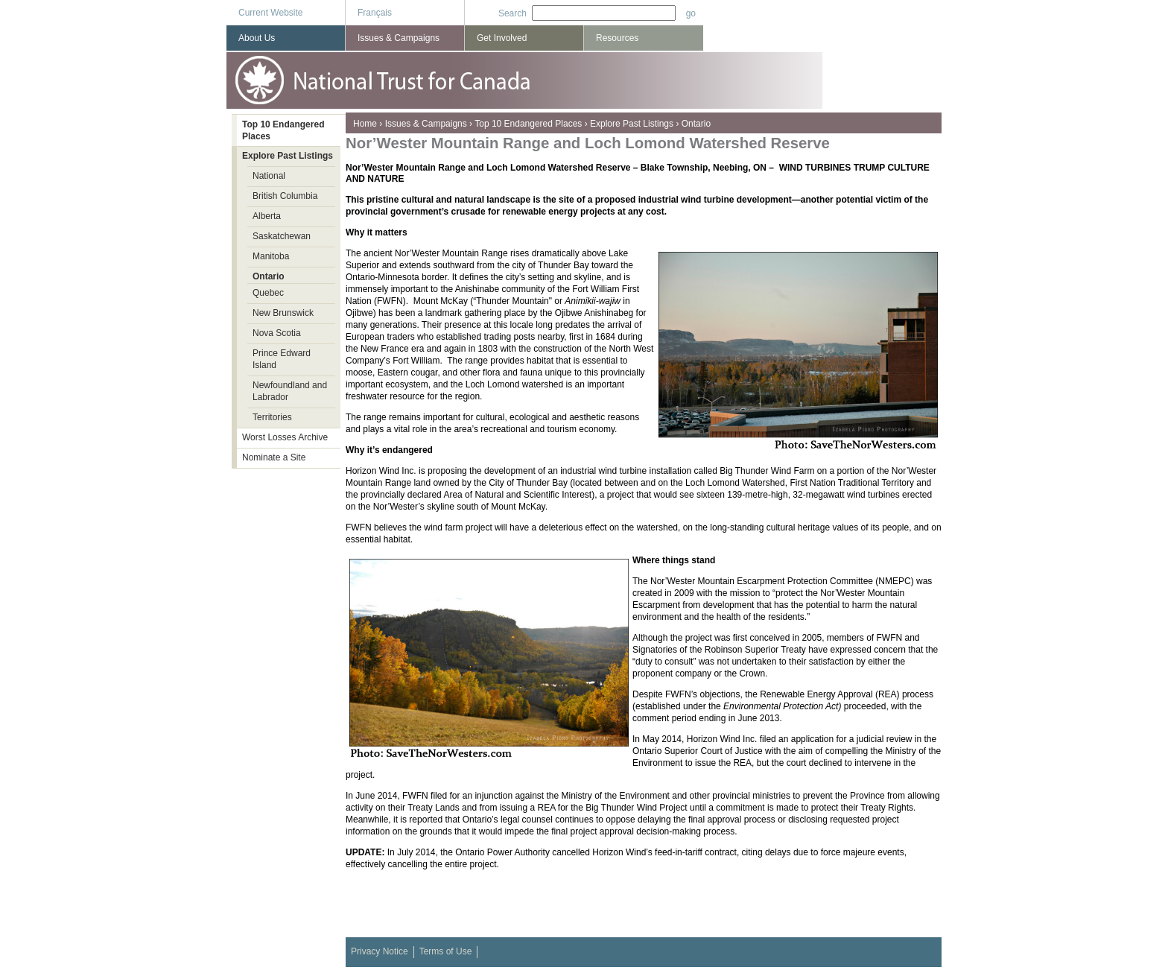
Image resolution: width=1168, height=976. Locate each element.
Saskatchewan (282, 236)
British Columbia (285, 196)
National (269, 176)
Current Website (270, 12)
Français (375, 12)
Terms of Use (445, 951)
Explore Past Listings (631, 123)
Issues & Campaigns (426, 123)
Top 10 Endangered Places (528, 123)
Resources (617, 38)
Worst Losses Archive (285, 437)
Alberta (267, 216)
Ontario (696, 123)
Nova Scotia (277, 333)
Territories (272, 417)
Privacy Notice (379, 951)
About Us (256, 38)
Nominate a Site (273, 457)
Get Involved (502, 38)
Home (365, 123)
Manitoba (271, 256)
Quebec (268, 293)
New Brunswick (283, 313)
